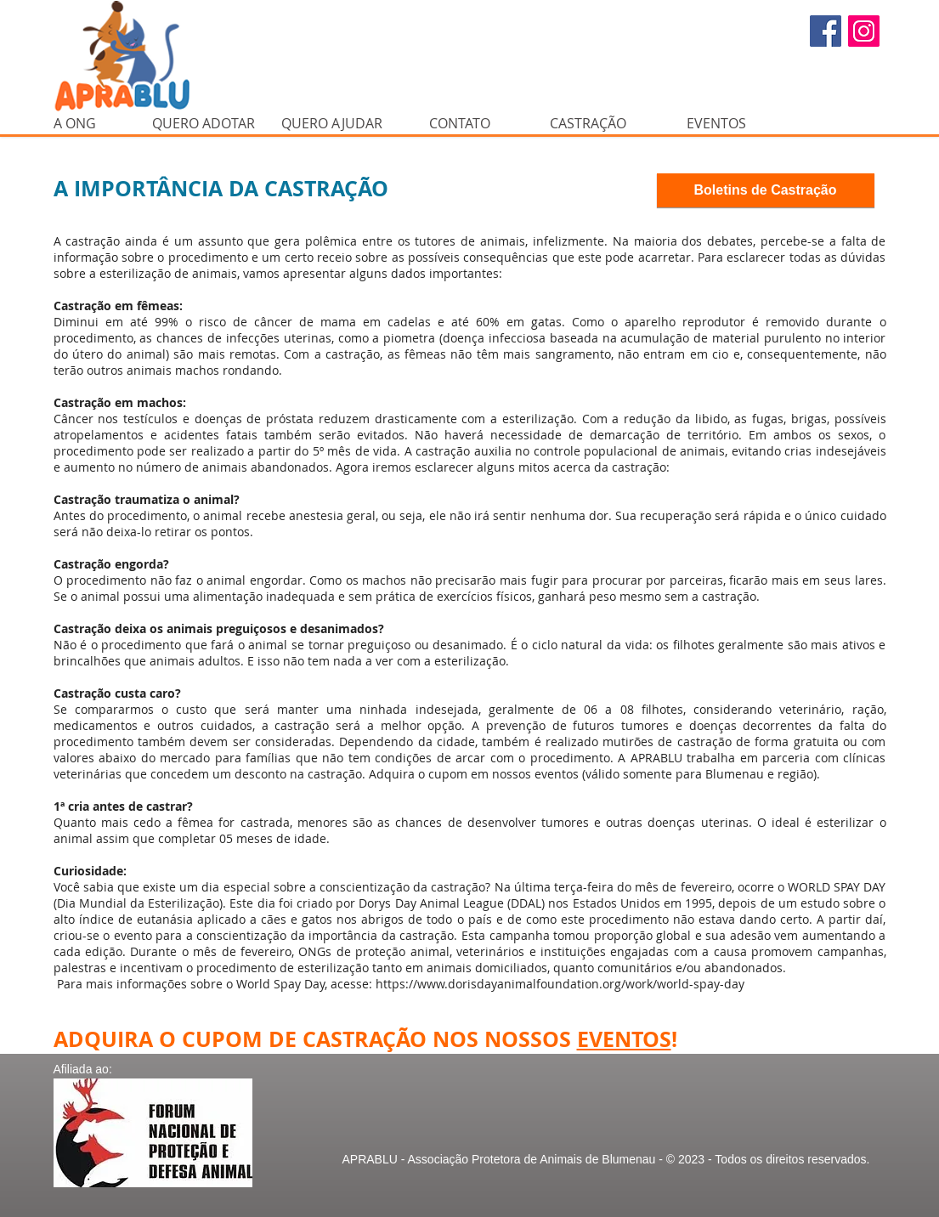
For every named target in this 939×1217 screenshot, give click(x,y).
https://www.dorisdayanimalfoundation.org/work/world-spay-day (560, 984)
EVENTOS (624, 1039)
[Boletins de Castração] (765, 190)
